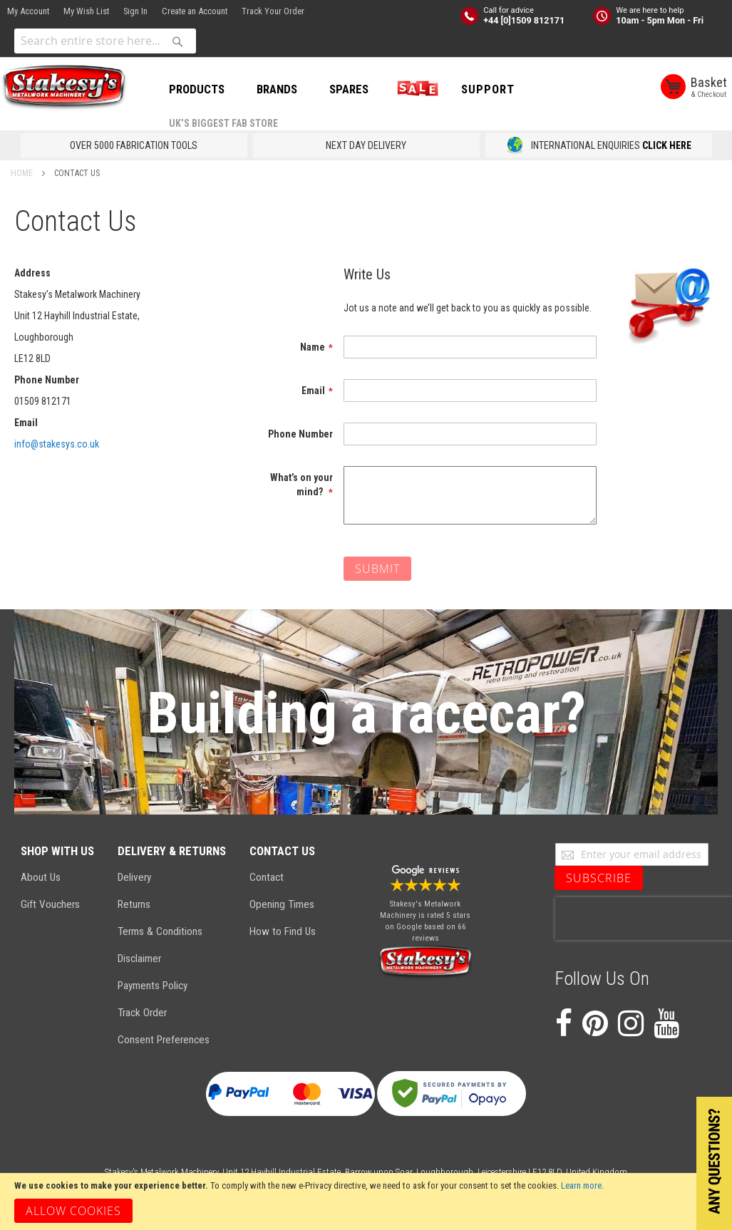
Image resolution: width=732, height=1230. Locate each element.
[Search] (177, 41)
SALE (415, 89)
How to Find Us (282, 931)
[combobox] (105, 41)
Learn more (581, 1185)
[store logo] (64, 87)
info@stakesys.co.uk (56, 444)
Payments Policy (152, 985)
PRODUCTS (197, 89)
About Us (41, 877)
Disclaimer (139, 958)
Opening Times (281, 904)
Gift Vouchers (50, 904)
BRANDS (277, 89)
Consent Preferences (164, 1039)
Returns (134, 904)
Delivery (134, 877)
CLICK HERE (666, 145)
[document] (366, 1201)
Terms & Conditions (160, 931)
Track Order (142, 1012)
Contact (266, 877)
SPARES (348, 89)
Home (23, 173)
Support (488, 89)
